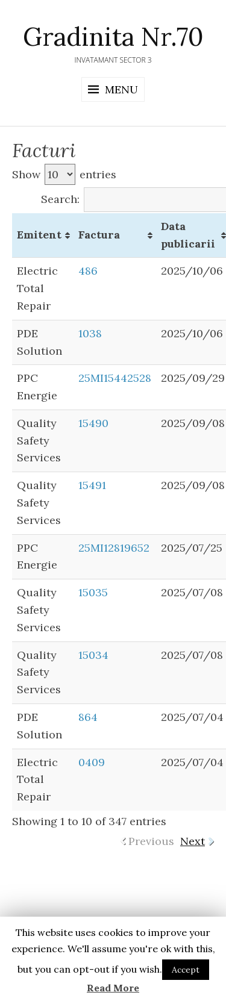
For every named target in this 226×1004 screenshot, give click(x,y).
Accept (185, 969)
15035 (93, 592)
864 (88, 717)
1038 (90, 333)
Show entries (64, 174)
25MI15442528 (114, 378)
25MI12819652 (113, 548)
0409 (91, 762)
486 (88, 271)
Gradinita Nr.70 (113, 36)
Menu (121, 89)
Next (192, 841)
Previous (151, 841)
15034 (93, 655)
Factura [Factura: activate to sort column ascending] (99, 235)
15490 (93, 423)
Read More (113, 988)
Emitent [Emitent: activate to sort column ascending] (39, 235)
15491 (92, 485)
